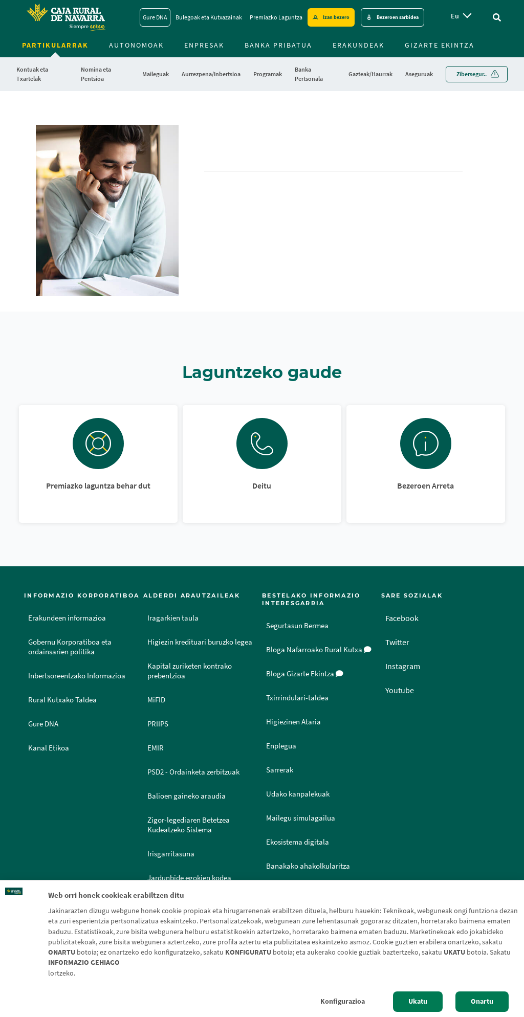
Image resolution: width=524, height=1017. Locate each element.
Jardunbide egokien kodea (189, 877)
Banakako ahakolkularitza (308, 866)
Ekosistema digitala (297, 842)
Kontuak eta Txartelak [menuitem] (32, 73)
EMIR (155, 748)
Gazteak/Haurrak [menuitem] (370, 74)
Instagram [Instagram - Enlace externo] (402, 666)
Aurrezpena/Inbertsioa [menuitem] (211, 74)
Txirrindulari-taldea (297, 697)
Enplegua (281, 745)
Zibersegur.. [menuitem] (471, 74)
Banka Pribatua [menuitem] (278, 45)
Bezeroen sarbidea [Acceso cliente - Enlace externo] (398, 17)
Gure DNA (43, 723)
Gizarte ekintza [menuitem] (439, 45)
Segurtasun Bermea (297, 625)
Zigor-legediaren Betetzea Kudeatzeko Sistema (188, 824)
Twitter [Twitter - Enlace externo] (397, 642)
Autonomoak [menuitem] (136, 45)
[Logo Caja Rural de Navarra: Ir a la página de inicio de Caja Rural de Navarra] (65, 17)
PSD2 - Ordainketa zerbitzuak (193, 772)
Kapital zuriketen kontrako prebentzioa (189, 670)
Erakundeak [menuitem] (358, 45)
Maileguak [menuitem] (155, 74)
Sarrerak (279, 770)
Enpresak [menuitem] (204, 45)
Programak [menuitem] (267, 74)
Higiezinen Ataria (293, 721)
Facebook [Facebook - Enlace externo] (402, 618)
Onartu (482, 1001)
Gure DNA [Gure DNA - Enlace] (155, 17)
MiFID (156, 699)
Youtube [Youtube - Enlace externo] (399, 690)
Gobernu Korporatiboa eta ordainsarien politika (70, 646)
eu (455, 15)
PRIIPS (157, 723)
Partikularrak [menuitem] (55, 45)
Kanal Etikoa (48, 748)
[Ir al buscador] (497, 17)
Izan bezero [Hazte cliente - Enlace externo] (336, 17)
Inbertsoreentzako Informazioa (76, 675)
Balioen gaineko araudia (186, 796)
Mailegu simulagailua (300, 818)
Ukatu (417, 1001)
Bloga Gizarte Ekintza (304, 673)
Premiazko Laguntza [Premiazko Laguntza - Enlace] (276, 17)
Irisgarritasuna (170, 853)
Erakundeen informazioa (67, 618)
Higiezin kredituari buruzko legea (199, 642)
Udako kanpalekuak (298, 794)
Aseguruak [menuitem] (419, 74)
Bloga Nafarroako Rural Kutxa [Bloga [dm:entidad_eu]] (319, 649)
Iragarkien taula (173, 618)
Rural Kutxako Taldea (62, 699)
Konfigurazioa (342, 1001)
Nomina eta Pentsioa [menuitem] (96, 73)
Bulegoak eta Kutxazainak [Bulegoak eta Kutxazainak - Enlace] (209, 17)
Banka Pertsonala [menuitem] (309, 73)
